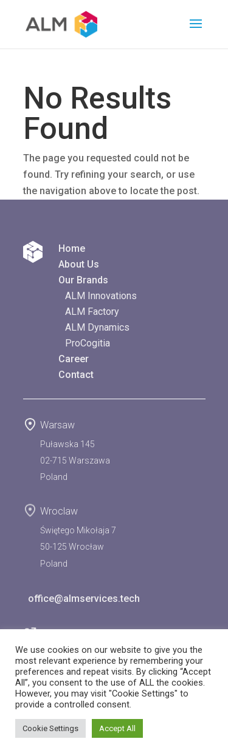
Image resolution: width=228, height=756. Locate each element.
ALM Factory (92, 311)
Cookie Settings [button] (50, 728)
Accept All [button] (117, 728)
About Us (78, 264)
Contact (76, 374)
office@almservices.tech (81, 598)
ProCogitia (87, 343)
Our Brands (83, 280)
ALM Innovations (101, 296)
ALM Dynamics (97, 327)
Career (73, 359)
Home (71, 248)
